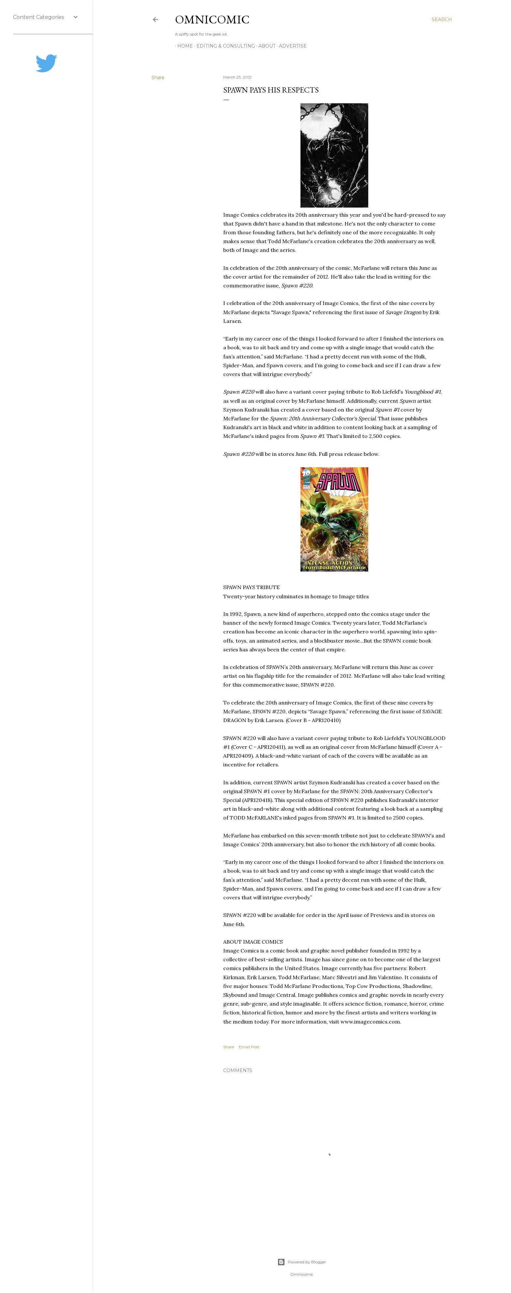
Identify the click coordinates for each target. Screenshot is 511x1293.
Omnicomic (212, 19)
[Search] (442, 19)
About (264, 46)
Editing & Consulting (223, 46)
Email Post (249, 1046)
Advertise (290, 46)
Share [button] (158, 77)
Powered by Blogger (301, 1262)
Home (183, 46)
